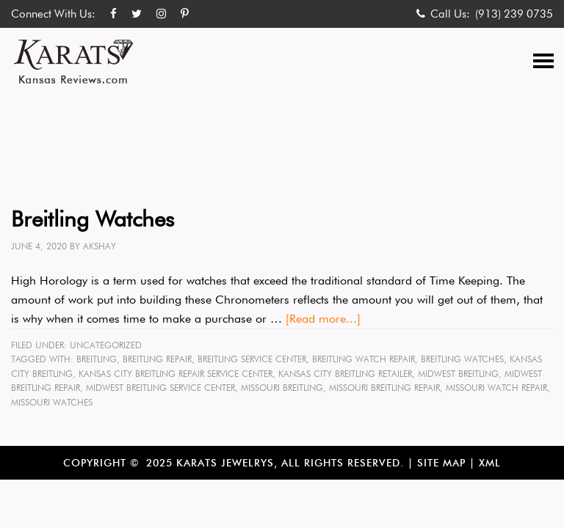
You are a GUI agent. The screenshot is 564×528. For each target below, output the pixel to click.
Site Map (441, 463)
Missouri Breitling (282, 387)
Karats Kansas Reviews (73, 62)
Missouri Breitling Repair (384, 387)
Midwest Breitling (458, 373)
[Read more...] (323, 319)
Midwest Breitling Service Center (160, 387)
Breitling (96, 358)
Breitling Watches (92, 218)
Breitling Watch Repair (363, 358)
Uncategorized (106, 345)
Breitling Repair (157, 358)
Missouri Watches (52, 402)
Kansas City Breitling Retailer (345, 373)
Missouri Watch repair (496, 387)
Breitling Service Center (252, 358)
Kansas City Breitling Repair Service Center (175, 373)
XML (490, 463)
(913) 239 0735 (514, 14)
